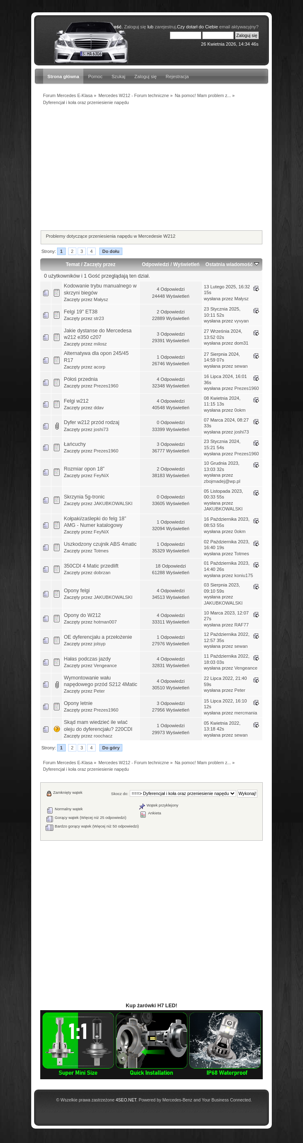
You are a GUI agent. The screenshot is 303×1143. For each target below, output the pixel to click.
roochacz (103, 735)
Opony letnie (78, 703)
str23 (99, 318)
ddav (98, 407)
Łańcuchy (74, 444)
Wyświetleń (186, 264)
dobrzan (102, 572)
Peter (99, 691)
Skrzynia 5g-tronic (84, 497)
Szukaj (119, 76)
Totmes (101, 550)
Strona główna (63, 76)
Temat (73, 264)
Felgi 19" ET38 (80, 312)
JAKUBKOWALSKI (113, 503)
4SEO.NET (126, 1100)
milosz (100, 343)
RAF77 (241, 624)
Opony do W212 (82, 615)
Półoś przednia (80, 379)
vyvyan (241, 320)
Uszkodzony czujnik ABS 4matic (100, 544)
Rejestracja (177, 76)
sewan (241, 366)
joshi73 (101, 429)
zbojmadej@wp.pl (222, 481)
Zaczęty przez (99, 264)
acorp (99, 366)
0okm (240, 410)
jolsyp (100, 643)
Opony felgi (77, 591)
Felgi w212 (76, 401)
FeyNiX (101, 475)
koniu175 (243, 575)
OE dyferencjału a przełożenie (98, 637)
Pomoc (95, 76)
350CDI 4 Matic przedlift (91, 566)
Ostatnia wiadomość (232, 264)
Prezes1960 (106, 385)
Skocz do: (120, 793)
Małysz (101, 299)
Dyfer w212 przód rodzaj (91, 422)
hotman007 (105, 621)
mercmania (245, 712)
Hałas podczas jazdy (87, 659)
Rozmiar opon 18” (84, 469)
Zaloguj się (145, 76)
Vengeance (105, 665)
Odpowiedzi (155, 264)
